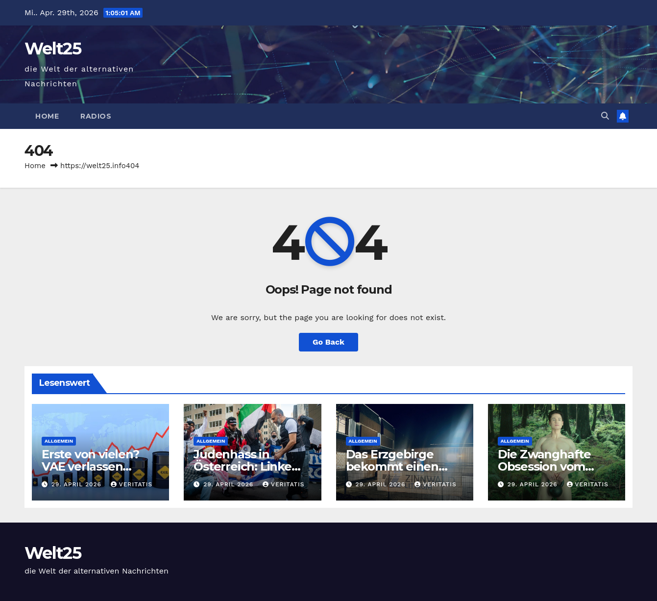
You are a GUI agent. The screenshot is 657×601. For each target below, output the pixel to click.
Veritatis (131, 484)
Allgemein (59, 441)
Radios (95, 116)
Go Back (328, 342)
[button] (605, 116)
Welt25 (52, 48)
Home (47, 116)
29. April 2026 (77, 484)
